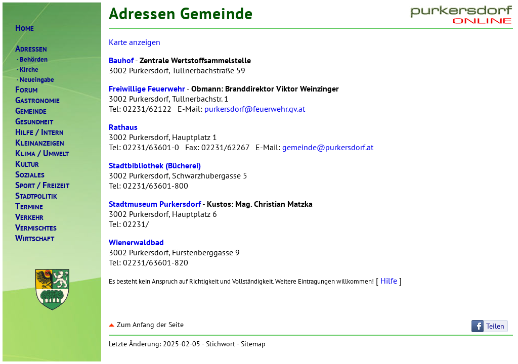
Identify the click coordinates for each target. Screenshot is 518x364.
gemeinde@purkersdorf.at (327, 147)
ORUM (26, 89)
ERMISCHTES (36, 227)
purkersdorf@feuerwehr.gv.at (254, 109)
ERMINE (29, 206)
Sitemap (253, 343)
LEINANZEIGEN (39, 143)
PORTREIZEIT (42, 185)
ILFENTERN (39, 132)
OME (24, 28)
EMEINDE (31, 111)
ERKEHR (29, 217)
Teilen (495, 326)
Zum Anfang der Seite (146, 324)
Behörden (31, 59)
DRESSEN (31, 48)
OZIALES (30, 174)
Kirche (26, 69)
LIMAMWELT (42, 153)
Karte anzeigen (134, 42)
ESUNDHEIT (34, 121)
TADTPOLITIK (36, 196)
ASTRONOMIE (37, 100)
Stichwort (220, 343)
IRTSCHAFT (34, 238)
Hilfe (388, 281)
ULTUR (27, 164)
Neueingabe (34, 79)
